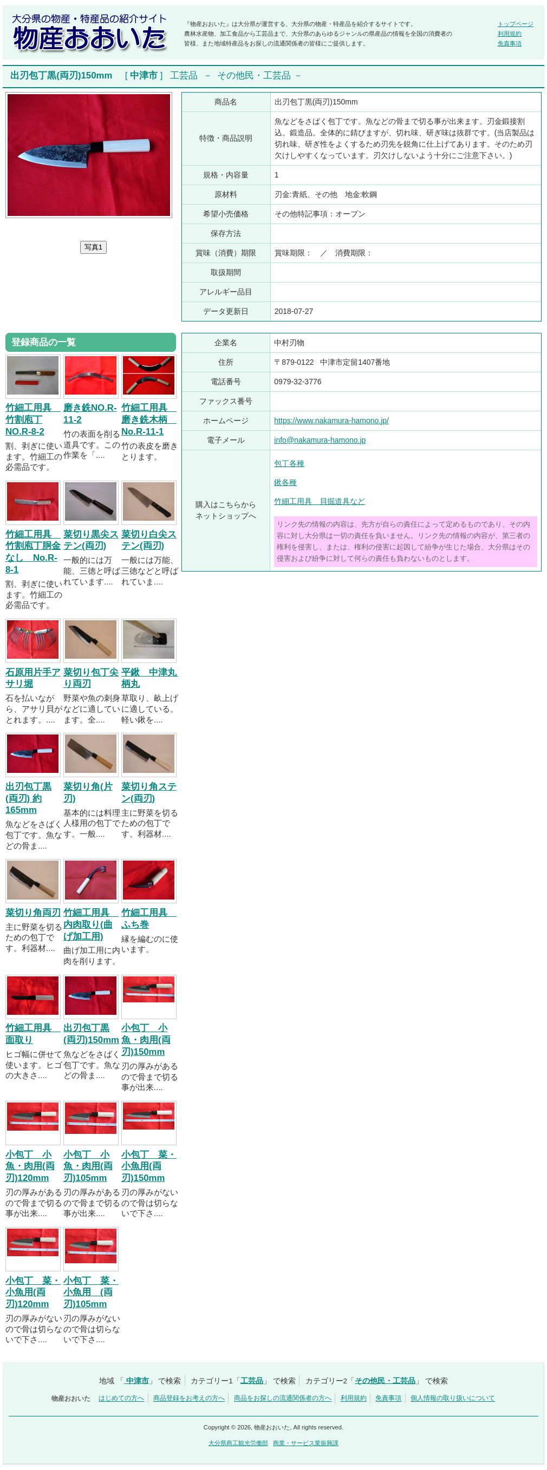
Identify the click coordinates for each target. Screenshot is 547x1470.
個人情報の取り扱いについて (453, 1398)
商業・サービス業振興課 (305, 1443)
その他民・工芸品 (254, 75)
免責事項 (510, 43)
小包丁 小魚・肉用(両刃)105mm (88, 1167)
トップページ (515, 24)
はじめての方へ (121, 1398)
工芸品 (184, 75)
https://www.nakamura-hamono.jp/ (331, 420)
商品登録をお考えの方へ (189, 1398)
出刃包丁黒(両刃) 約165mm (28, 799)
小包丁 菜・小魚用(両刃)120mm (33, 1293)
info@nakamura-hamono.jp (320, 440)
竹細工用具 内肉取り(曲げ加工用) (91, 925)
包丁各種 (289, 463)
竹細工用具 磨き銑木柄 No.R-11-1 (149, 420)
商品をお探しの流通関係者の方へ (282, 1398)
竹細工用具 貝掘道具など (319, 501)
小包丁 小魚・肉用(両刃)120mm (30, 1167)
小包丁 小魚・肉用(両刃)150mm (146, 1040)
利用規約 (510, 33)
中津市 (144, 75)
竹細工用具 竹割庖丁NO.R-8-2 (33, 420)
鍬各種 (285, 482)
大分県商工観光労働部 (238, 1443)
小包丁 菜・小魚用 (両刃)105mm (91, 1293)
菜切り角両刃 (33, 913)
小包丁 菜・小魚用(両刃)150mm (149, 1167)
